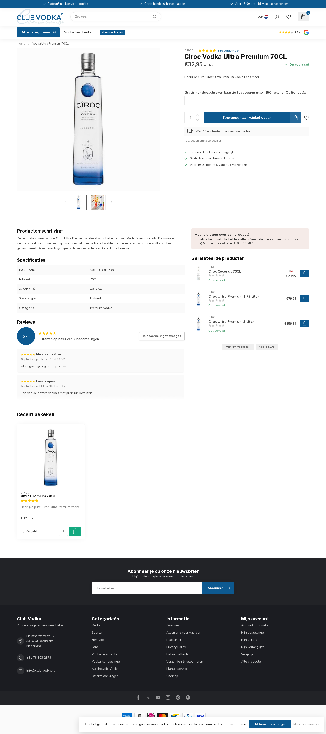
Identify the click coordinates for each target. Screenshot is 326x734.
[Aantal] (63, 531)
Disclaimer (173, 640)
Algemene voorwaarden (183, 632)
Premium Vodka (238, 347)
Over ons (173, 625)
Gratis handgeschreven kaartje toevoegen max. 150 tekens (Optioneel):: (245, 92)
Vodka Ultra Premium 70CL (50, 44)
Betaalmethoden (178, 654)
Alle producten (252, 661)
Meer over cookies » (306, 724)
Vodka (267, 347)
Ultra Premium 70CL (38, 496)
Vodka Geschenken (78, 32)
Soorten (97, 632)
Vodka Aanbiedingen (107, 661)
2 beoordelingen (229, 50)
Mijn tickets (249, 640)
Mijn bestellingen (253, 632)
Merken (97, 625)
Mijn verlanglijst (252, 647)
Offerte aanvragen (105, 676)
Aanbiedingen (112, 32)
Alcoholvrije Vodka (105, 669)
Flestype (98, 640)
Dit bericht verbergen (270, 724)
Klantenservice (177, 669)
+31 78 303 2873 (242, 243)
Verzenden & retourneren (184, 661)
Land (95, 647)
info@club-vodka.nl (210, 243)
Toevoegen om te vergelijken (203, 141)
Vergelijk (32, 531)
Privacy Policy (176, 647)
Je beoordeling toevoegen (162, 336)
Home (21, 44)
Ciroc (189, 50)
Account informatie (254, 625)
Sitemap (172, 676)
